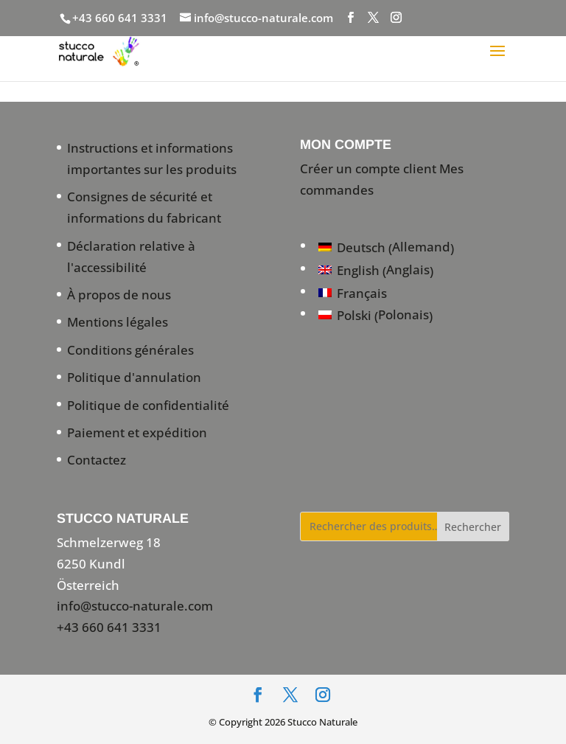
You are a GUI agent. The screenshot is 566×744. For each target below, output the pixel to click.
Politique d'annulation (134, 377)
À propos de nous (119, 294)
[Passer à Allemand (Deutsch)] (386, 247)
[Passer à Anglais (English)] (386, 270)
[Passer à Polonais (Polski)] (386, 315)
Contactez (96, 459)
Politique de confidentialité (148, 405)
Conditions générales (130, 349)
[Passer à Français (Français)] (386, 293)
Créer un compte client (368, 168)
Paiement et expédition (137, 432)
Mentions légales (117, 321)
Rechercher (472, 527)
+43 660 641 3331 (119, 17)
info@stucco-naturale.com (135, 605)
